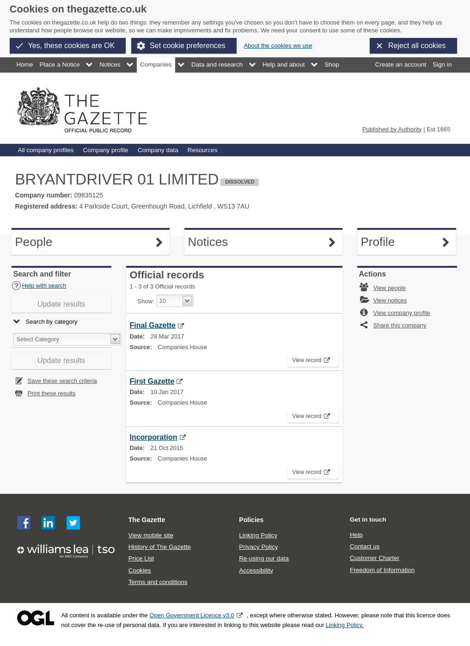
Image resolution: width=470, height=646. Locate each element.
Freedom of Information (382, 569)
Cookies (139, 570)
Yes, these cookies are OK (71, 45)
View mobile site (150, 535)
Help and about (283, 64)
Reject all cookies (417, 45)
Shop (331, 64)
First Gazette (152, 381)
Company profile (105, 150)
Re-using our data (263, 558)
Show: (145, 301)
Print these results (52, 393)
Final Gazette (153, 325)
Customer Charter (374, 557)
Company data (158, 150)
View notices (390, 300)
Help (356, 534)
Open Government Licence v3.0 (191, 615)
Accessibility (256, 570)
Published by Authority (392, 129)
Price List (141, 558)
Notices (109, 64)
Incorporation (153, 437)
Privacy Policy (258, 546)
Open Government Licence (35, 618)
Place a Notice (60, 64)
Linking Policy (258, 535)
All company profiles (46, 150)
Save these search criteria (62, 380)
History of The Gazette (159, 546)
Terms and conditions (158, 581)
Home (25, 64)
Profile (406, 242)
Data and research (217, 64)
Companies (155, 64)
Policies (251, 519)
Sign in (442, 64)
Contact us (365, 546)
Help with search (39, 285)
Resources (203, 150)
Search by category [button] (52, 322)
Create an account (400, 64)
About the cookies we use (278, 45)
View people (389, 287)
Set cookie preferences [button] (188, 45)
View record (308, 358)
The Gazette (146, 519)
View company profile (401, 312)
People (61, 242)
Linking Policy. (345, 624)
